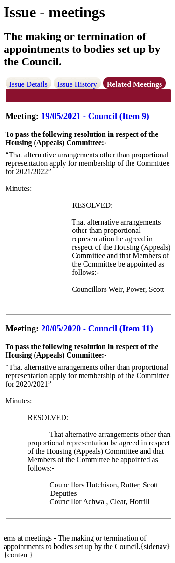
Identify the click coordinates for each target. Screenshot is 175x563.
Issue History (77, 84)
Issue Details (28, 84)
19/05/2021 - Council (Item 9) (95, 116)
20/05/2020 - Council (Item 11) (97, 328)
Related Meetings (134, 84)
